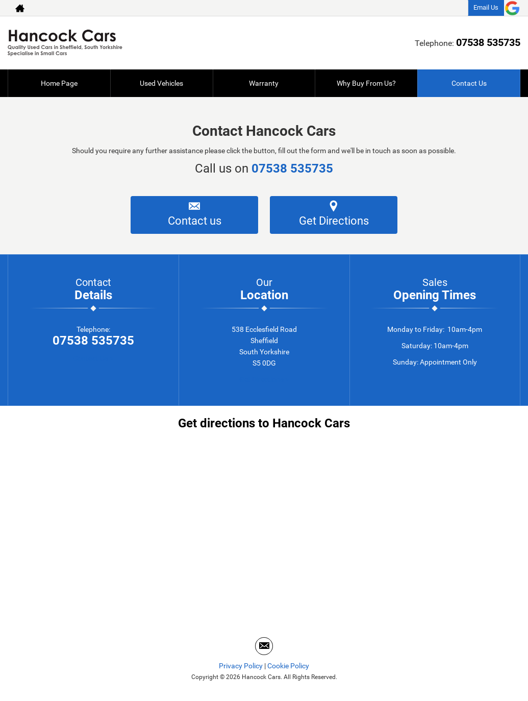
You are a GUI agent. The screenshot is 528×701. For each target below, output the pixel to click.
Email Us (485, 7)
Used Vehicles (161, 83)
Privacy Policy (241, 666)
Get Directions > (264, 379)
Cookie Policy (288, 666)
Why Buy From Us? (366, 83)
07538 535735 (488, 42)
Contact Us (469, 83)
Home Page (59, 83)
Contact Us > (93, 358)
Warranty (264, 83)
